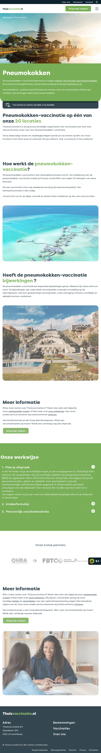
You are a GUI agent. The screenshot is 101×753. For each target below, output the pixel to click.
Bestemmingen (64, 732)
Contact (89, 2)
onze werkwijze (56, 420)
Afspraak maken (78, 8)
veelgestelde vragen (19, 420)
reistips (15, 610)
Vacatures (78, 2)
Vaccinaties (7, 17)
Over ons (66, 2)
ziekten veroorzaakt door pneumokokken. (76, 80)
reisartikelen (29, 610)
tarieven (52, 423)
